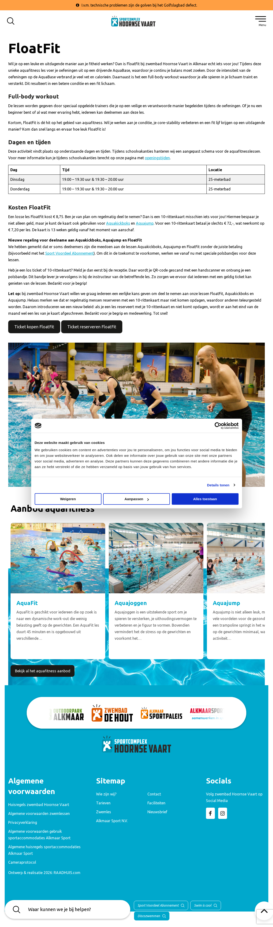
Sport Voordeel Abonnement (69, 253)
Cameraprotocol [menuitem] (22, 862)
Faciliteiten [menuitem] (156, 803)
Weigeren (68, 499)
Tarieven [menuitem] (103, 803)
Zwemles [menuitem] (103, 812)
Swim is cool (202, 905)
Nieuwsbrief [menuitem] (157, 812)
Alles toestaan (205, 499)
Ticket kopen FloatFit (34, 326)
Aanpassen (136, 499)
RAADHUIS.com (67, 872)
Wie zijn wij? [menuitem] (106, 794)
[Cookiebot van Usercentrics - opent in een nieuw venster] (218, 425)
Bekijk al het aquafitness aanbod (42, 671)
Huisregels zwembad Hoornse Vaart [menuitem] (38, 804)
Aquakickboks (118, 223)
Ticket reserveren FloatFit (91, 326)
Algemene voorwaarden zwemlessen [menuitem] (39, 813)
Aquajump (144, 223)
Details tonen (218, 485)
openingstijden (157, 158)
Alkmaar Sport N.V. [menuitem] (112, 821)
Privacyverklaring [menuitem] (22, 822)
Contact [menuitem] (154, 794)
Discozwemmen (149, 916)
